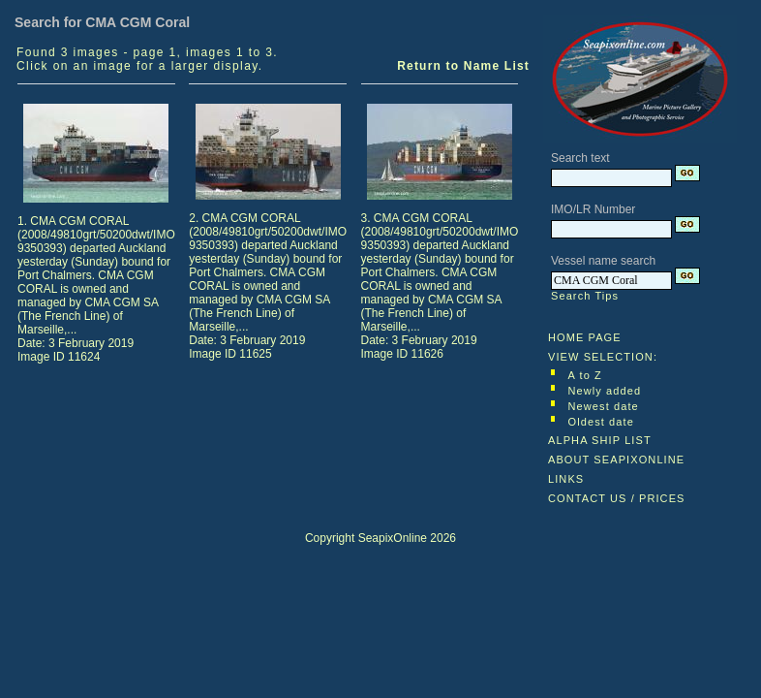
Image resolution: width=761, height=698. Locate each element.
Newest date (603, 406)
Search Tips (585, 295)
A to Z (585, 375)
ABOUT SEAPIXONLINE (616, 459)
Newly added (605, 391)
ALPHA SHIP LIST (600, 440)
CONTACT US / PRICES (616, 498)
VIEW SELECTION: (602, 357)
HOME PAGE (585, 337)
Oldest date (601, 422)
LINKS (566, 479)
